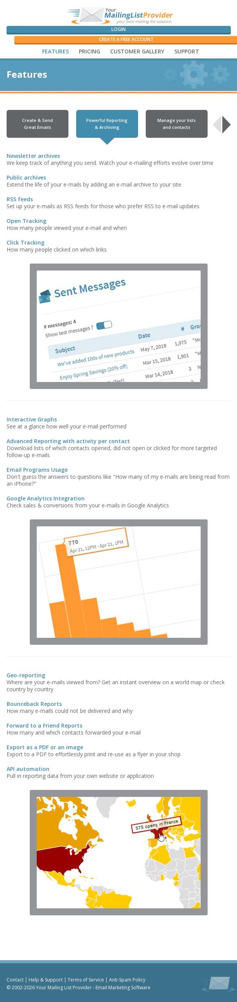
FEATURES (55, 51)
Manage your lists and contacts (176, 123)
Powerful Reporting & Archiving (107, 123)
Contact (15, 979)
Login (118, 29)
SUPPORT (186, 51)
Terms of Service (86, 979)
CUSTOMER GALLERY (137, 51)
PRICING (89, 51)
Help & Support (46, 979)
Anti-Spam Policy (127, 979)
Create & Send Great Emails (37, 123)
